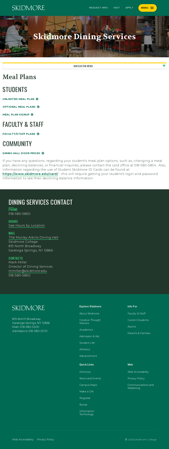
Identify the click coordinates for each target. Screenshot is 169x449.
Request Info (98, 8)
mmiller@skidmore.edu (28, 271)
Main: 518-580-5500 (25, 327)
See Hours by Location (27, 225)
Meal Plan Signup (16, 114)
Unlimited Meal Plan (18, 99)
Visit (116, 8)
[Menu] (147, 8)
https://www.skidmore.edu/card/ (30, 174)
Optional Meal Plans (19, 106)
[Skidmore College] (28, 7)
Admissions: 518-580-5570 (29, 331)
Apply (129, 8)
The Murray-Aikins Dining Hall (33, 237)
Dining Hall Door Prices (21, 153)
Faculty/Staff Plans (19, 133)
